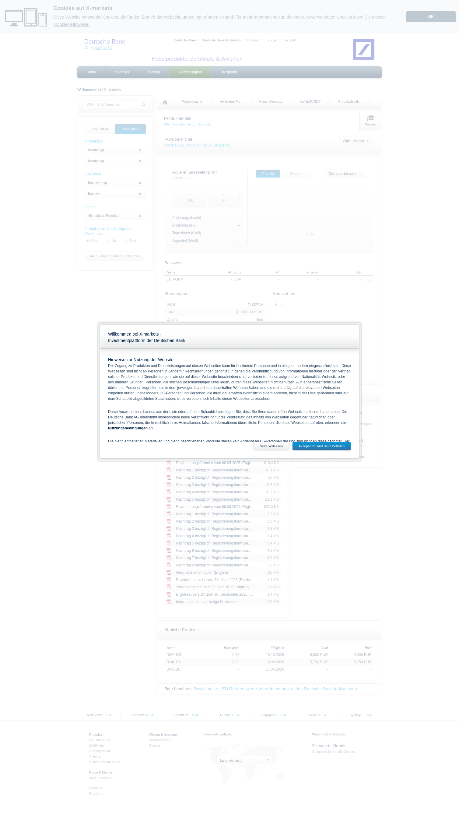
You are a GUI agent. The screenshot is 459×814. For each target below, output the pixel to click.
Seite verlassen (271, 446)
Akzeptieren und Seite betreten (322, 446)
